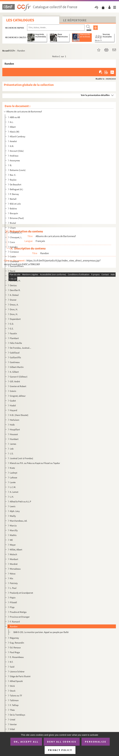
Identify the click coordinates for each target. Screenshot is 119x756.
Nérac (13, 573)
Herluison (14, 419)
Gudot (13, 400)
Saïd (12, 666)
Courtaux (14, 261)
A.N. (12, 146)
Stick (12, 685)
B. (11, 165)
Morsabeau (15, 568)
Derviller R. (15, 290)
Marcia (13, 525)
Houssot (14, 434)
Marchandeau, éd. (18, 520)
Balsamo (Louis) (18, 170)
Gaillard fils (15, 357)
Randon (14, 626)
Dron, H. (14, 309)
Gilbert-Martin (17, 367)
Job (11, 448)
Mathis (13, 535)
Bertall (13, 198)
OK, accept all (26, 741)
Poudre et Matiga (18, 612)
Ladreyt (13, 472)
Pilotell (13, 602)
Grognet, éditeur (18, 395)
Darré (12, 270)
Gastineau (15, 362)
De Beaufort (15, 184)
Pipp (12, 607)
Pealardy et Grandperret (21, 592)
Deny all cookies (61, 741)
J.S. (11, 453)
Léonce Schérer (17, 671)
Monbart (14, 559)
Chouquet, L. (16, 237)
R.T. (11, 661)
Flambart (14, 338)
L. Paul (13, 587)
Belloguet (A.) (16, 189)
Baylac (13, 179)
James (13, 443)
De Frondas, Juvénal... (20, 347)
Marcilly (14, 530)
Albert (13, 126)
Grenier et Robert (18, 386)
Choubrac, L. (16, 232)
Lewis (12, 506)
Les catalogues (20, 20)
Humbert (14, 439)
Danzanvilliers (17, 266)
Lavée (12, 482)
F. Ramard (15, 621)
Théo (12, 709)
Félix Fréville (16, 343)
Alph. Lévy (15, 511)
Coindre (14, 246)
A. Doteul (14, 294)
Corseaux (14, 251)
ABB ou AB (15, 117)
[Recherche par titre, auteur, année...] (56, 27)
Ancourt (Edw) (17, 150)
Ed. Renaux (15, 647)
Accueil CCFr (8, 50)
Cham (13, 227)
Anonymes (15, 160)
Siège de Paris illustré (20, 676)
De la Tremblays (17, 714)
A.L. (11, 122)
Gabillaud (14, 352)
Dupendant (15, 318)
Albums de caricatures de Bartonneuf (24, 111)
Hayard (13, 410)
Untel (12, 719)
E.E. (12, 328)
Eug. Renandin (17, 642)
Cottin (13, 256)
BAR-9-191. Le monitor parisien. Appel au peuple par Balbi (41, 632)
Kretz (12, 467)
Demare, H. (15, 280)
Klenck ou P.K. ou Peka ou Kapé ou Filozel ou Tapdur (35, 463)
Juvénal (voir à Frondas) (21, 458)
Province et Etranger (20, 616)
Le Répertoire (75, 20)
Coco (12, 242)
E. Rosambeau (17, 657)
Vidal (12, 729)
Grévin (13, 391)
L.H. (12, 496)
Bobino (13, 208)
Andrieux (14, 155)
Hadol (13, 405)
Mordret (14, 563)
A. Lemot (14, 491)
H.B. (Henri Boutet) (19, 415)
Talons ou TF (16, 695)
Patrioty (14, 583)
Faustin (13, 333)
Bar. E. (13, 174)
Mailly (13, 515)
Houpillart (15, 429)
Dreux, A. (14, 304)
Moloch (13, 554)
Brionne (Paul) (17, 218)
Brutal (13, 222)
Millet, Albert (16, 549)
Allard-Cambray (17, 136)
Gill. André (15, 381)
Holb (12, 424)
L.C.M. (13, 487)
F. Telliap (14, 705)
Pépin (12, 597)
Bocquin (14, 213)
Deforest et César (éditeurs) (23, 275)
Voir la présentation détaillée (95, 95)
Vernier (13, 724)
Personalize (95, 741)
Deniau (13, 285)
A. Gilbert (14, 371)
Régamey (14, 637)
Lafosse (13, 477)
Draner (13, 299)
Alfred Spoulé (16, 681)
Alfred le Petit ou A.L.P (20, 501)
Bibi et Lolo (15, 203)
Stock (12, 690)
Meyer (13, 544)
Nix (11, 578)
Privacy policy (60, 750)
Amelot (13, 141)
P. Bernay (14, 194)
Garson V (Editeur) (18, 376)
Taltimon (14, 700)
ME (11, 539)
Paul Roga (15, 652)
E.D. (12, 323)
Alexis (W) (14, 131)
